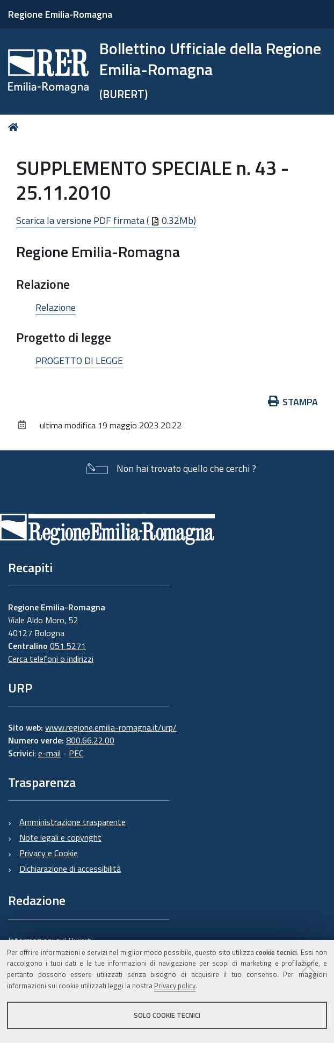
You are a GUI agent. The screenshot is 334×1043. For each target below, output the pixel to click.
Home (15, 127)
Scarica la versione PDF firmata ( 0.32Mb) (106, 220)
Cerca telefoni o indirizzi (50, 658)
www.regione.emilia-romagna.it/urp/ (111, 727)
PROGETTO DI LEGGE (79, 360)
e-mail (49, 753)
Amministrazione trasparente (72, 821)
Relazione (55, 307)
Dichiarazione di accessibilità (70, 868)
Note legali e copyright (60, 837)
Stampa (293, 402)
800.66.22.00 (90, 740)
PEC (76, 753)
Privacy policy (174, 985)
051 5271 (68, 645)
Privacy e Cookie (48, 853)
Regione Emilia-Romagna (60, 14)
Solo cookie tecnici (167, 1015)
